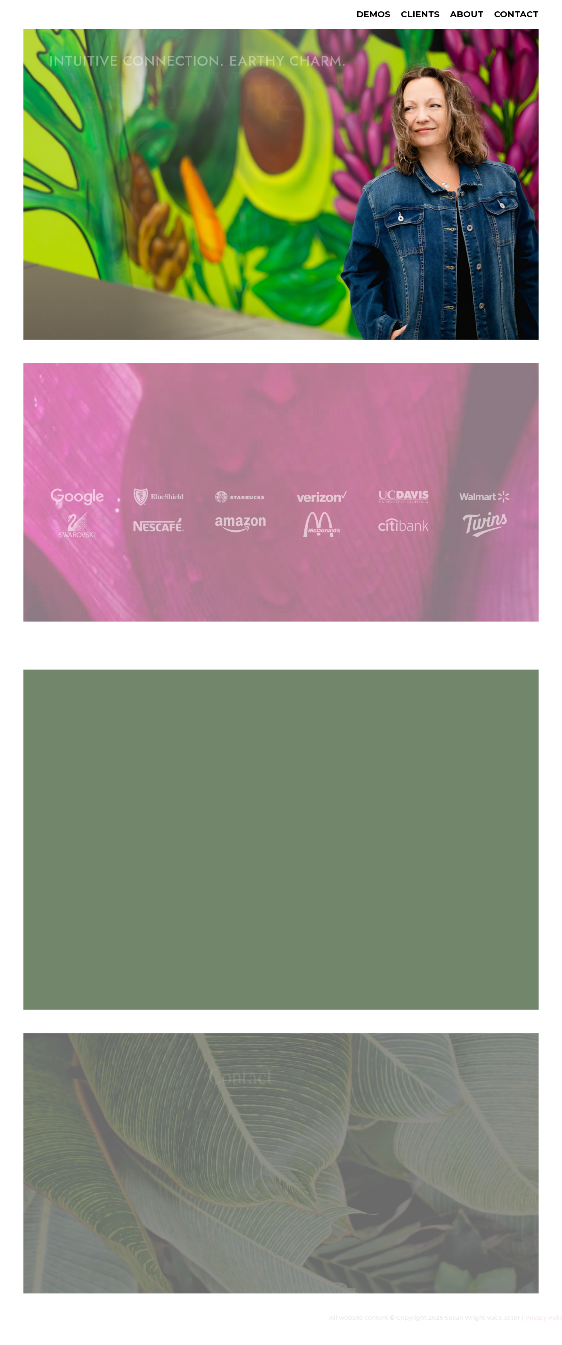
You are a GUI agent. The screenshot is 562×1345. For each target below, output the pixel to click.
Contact (516, 16)
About (467, 16)
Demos (373, 16)
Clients (420, 16)
